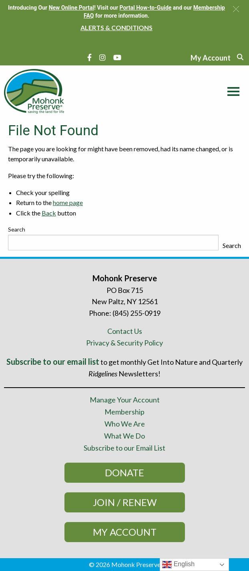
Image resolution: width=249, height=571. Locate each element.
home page (68, 202)
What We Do (124, 435)
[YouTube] (117, 57)
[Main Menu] (231, 90)
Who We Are (124, 423)
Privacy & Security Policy (124, 342)
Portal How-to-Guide (146, 7)
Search (16, 229)
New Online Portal (71, 7)
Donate (124, 472)
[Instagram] (102, 57)
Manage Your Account (125, 399)
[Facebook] (89, 57)
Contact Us (124, 331)
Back (49, 213)
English (178, 564)
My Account (125, 532)
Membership (124, 411)
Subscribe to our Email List (124, 447)
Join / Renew (125, 502)
